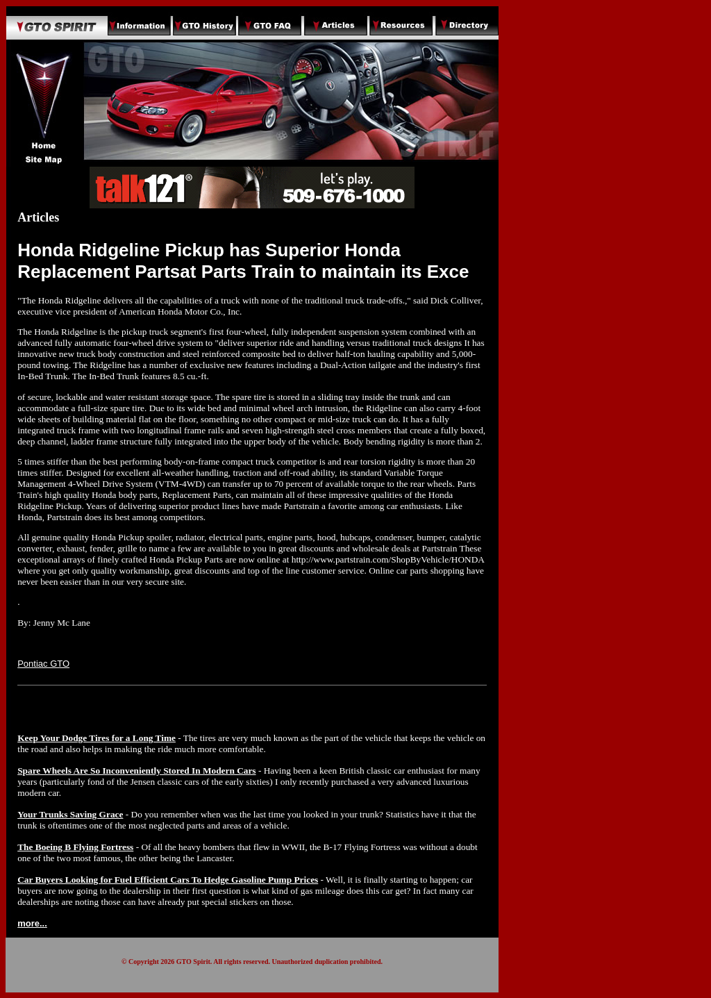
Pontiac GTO (43, 663)
